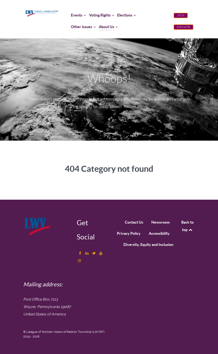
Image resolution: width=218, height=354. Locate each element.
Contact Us (134, 222)
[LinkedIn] (87, 253)
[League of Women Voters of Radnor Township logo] (42, 13)
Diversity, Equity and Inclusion (148, 244)
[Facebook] (80, 253)
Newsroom (160, 222)
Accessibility (159, 233)
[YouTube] (100, 253)
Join (181, 15)
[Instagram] (79, 261)
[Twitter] (94, 253)
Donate (183, 27)
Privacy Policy (129, 233)
